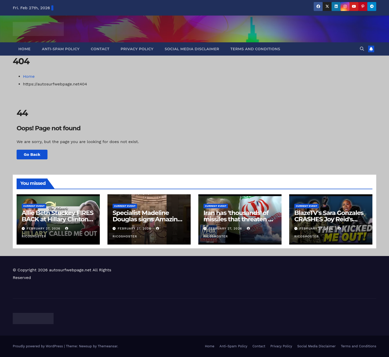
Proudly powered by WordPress (38, 346)
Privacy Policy (137, 49)
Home (24, 49)
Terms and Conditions (255, 49)
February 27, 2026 (44, 228)
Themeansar (107, 346)
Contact (100, 49)
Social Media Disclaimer (192, 49)
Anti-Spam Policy (61, 49)
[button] (362, 48)
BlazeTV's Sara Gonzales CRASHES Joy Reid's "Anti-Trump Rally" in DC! (330, 219)
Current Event (34, 206)
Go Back (32, 154)
